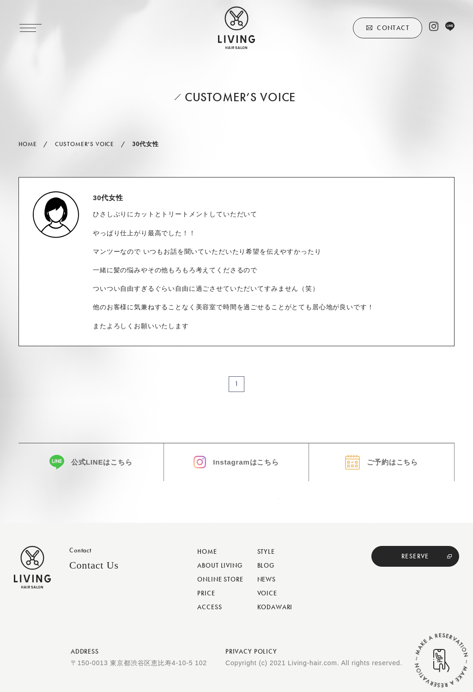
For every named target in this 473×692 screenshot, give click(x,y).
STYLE (266, 551)
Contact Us (94, 565)
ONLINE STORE (220, 579)
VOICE (267, 593)
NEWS (266, 579)
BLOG (265, 565)
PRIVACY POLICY (251, 651)
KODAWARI (275, 607)
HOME (207, 551)
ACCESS (209, 607)
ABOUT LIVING (219, 565)
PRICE (206, 593)
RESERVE (415, 556)
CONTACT (393, 28)
